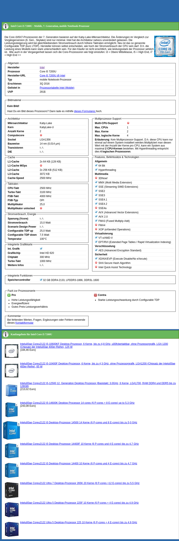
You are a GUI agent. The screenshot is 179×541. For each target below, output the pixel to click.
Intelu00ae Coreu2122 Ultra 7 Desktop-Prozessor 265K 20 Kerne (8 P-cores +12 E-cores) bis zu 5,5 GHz (79, 483)
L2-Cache (13, 169)
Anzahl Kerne (16, 131)
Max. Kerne (102, 131)
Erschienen (15, 83)
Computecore (16, 135)
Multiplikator (15, 204)
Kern (10, 127)
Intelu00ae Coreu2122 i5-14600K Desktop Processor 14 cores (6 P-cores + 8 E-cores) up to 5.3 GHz (77, 402)
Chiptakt (13, 257)
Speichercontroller (19, 279)
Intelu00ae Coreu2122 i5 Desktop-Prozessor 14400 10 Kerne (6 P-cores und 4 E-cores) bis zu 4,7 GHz (78, 463)
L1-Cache (13, 161)
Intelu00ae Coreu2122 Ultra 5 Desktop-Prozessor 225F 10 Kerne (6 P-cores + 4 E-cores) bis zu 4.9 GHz (79, 502)
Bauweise (13, 143)
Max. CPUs (101, 127)
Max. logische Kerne (107, 135)
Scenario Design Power (22, 226)
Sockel (12, 139)
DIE (10, 151)
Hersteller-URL (17, 75)
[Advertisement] (79, 11)
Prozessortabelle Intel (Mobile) (57, 87)
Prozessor (14, 71)
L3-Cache (13, 174)
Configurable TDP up (20, 230)
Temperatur (15, 238)
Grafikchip (14, 252)
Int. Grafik (14, 248)
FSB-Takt (13, 196)
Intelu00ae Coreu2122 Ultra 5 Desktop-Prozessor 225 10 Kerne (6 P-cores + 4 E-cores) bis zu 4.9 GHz (78, 522)
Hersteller (13, 67)
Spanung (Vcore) (18, 218)
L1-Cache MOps (17, 165)
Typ (10, 79)
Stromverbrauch (18, 222)
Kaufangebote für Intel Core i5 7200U (31, 334)
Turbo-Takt (14, 192)
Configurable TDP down (22, 234)
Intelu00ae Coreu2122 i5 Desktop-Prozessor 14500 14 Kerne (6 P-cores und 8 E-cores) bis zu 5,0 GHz (78, 422)
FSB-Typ (13, 200)
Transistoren (15, 147)
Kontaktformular (24, 322)
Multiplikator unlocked (21, 208)
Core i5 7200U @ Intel (52, 75)
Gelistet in (14, 87)
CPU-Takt (13, 188)
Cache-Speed (16, 178)
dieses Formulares (85, 111)
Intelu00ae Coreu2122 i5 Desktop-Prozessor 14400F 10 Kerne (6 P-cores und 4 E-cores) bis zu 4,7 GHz (79, 443)
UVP (10, 91)
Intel (42, 67)
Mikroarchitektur (18, 123)
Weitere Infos (16, 265)
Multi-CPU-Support (106, 123)
